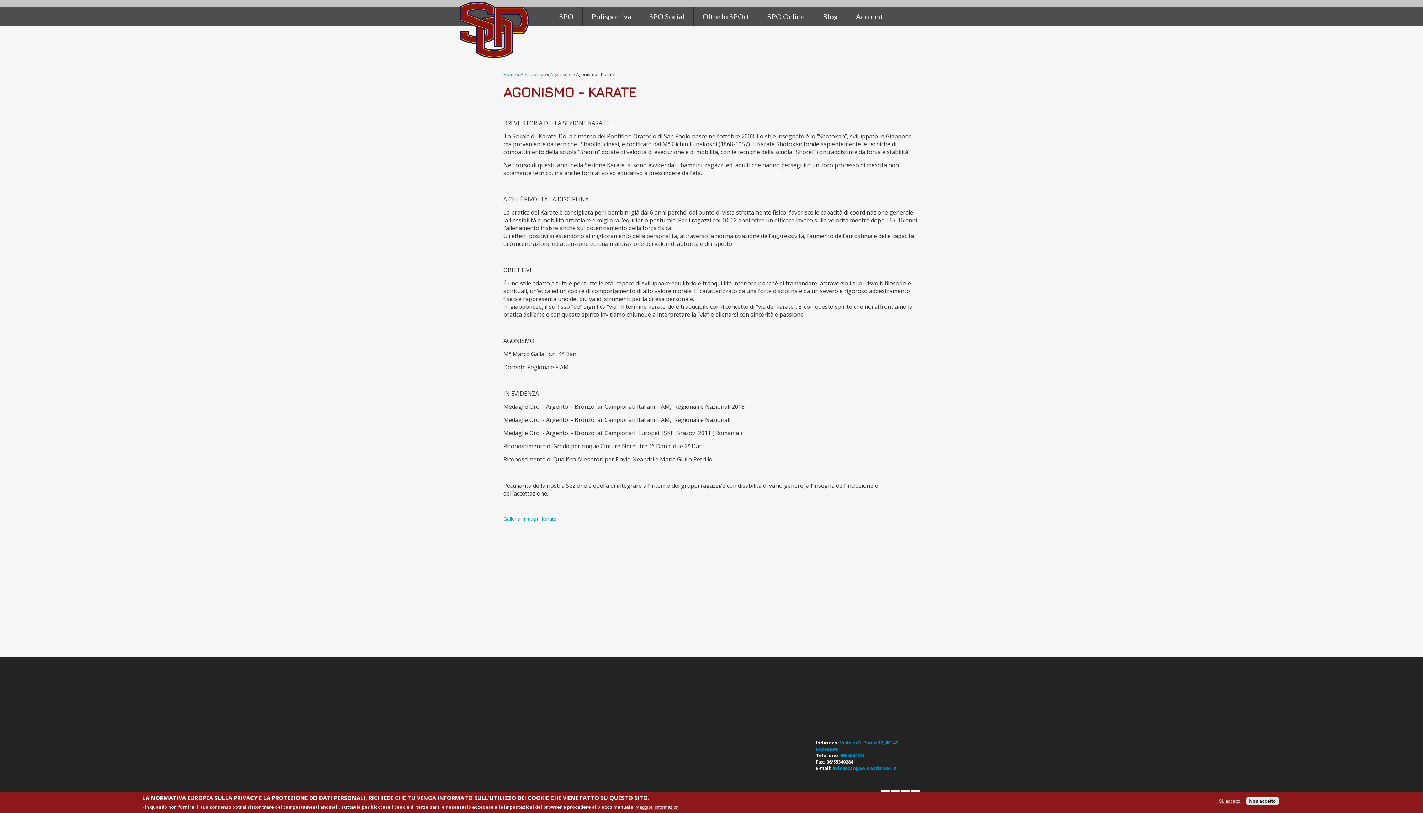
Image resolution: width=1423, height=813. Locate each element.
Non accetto (1262, 801)
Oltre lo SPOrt (726, 16)
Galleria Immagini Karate (530, 519)
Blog (830, 16)
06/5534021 (853, 755)
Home (509, 74)
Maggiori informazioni (658, 807)
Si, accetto (1230, 801)
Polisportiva (533, 74)
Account (869, 16)
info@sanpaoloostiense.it (864, 768)
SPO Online (786, 16)
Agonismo (561, 74)
